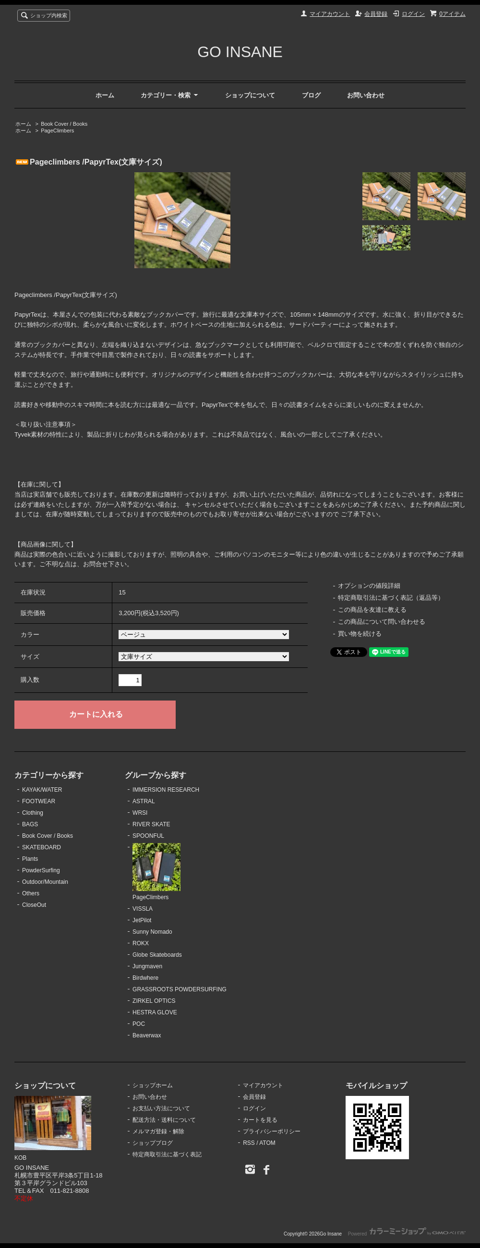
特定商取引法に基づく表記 (167, 1154)
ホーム (105, 95)
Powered (407, 1233)
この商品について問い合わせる (381, 621)
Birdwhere (145, 978)
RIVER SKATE (151, 824)
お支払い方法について (161, 1108)
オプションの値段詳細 (369, 585)
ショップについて (250, 95)
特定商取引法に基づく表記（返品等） (391, 597)
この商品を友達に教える (372, 609)
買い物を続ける (360, 633)
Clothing (32, 812)
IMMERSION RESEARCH (165, 789)
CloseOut (34, 905)
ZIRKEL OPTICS (153, 1001)
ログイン (413, 14)
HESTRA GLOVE (154, 1012)
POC (138, 1024)
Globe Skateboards (157, 954)
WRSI (139, 812)
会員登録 (375, 14)
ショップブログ (152, 1143)
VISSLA (142, 908)
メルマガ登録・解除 (158, 1131)
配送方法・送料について (164, 1120)
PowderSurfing (41, 870)
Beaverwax (146, 1035)
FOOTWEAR (38, 801)
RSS (249, 1143)
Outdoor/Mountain (45, 882)
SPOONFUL (148, 835)
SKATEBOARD (41, 847)
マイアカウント (330, 14)
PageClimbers (57, 130)
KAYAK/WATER (42, 789)
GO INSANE (240, 51)
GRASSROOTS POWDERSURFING (179, 989)
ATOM (267, 1143)
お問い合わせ (365, 95)
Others (30, 893)
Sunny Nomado (152, 931)
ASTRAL (143, 801)
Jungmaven (147, 966)
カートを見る (260, 1120)
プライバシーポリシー (271, 1131)
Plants (30, 859)
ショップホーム (152, 1085)
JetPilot (141, 920)
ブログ (311, 95)
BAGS (30, 824)
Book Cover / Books (64, 124)
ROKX (140, 943)
